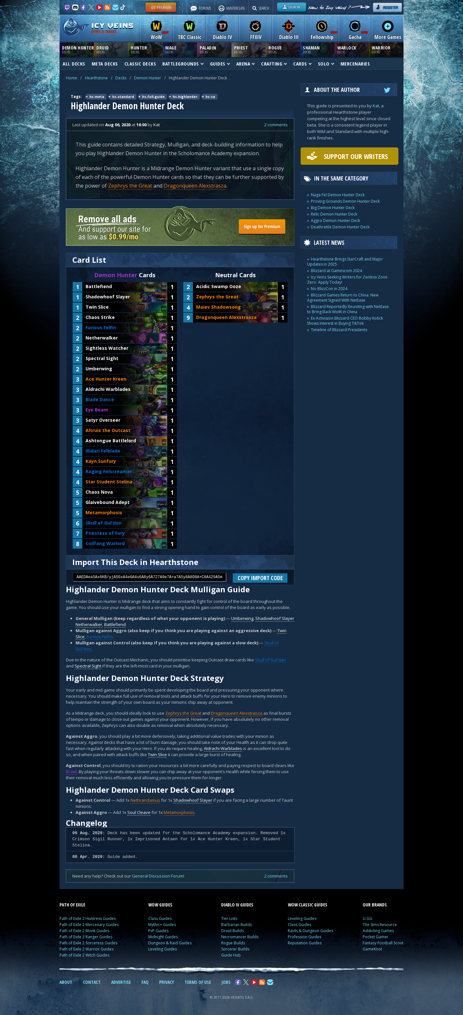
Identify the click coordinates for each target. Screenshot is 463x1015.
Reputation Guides (305, 943)
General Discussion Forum (157, 876)
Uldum (272, 298)
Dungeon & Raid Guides (170, 943)
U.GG (367, 918)
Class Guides (160, 918)
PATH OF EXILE (72, 905)
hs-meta (96, 96)
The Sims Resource (380, 924)
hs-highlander (185, 96)
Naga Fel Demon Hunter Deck (338, 195)
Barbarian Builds (236, 924)
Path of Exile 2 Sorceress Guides (88, 943)
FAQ (145, 982)
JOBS (226, 982)
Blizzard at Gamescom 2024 (336, 270)
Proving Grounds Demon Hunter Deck (345, 201)
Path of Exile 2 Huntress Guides (87, 918)
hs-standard (123, 96)
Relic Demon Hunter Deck (334, 214)
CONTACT (92, 982)
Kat (376, 106)
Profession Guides (304, 937)
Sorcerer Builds (235, 949)
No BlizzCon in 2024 (329, 288)
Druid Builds (232, 930)
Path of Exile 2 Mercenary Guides (89, 924)
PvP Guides (158, 930)
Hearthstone (96, 78)
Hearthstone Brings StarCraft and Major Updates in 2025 (345, 261)
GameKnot (372, 949)
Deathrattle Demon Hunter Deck (340, 227)
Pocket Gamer (375, 937)
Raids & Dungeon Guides (310, 930)
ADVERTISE (121, 982)
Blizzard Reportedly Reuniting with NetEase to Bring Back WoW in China (348, 309)
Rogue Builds (233, 943)
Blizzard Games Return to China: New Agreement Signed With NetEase (342, 297)
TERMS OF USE (198, 982)
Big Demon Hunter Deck (333, 207)
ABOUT (65, 982)
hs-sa (210, 96)
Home (71, 78)
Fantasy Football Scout (383, 943)
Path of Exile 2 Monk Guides (84, 930)
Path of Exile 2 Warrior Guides (86, 949)
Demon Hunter (147, 78)
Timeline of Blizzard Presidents (339, 329)
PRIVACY (166, 982)
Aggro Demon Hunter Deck (335, 220)
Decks (120, 78)
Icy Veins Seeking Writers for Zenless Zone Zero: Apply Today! (347, 279)
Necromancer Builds (240, 937)
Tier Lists (229, 918)
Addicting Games (378, 930)
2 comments (276, 125)
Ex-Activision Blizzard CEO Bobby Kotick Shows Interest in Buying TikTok (345, 320)
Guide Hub (231, 955)
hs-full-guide (153, 96)
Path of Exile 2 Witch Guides (84, 955)
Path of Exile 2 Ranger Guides (85, 937)
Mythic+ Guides (162, 924)
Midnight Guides (163, 937)
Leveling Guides (162, 949)
